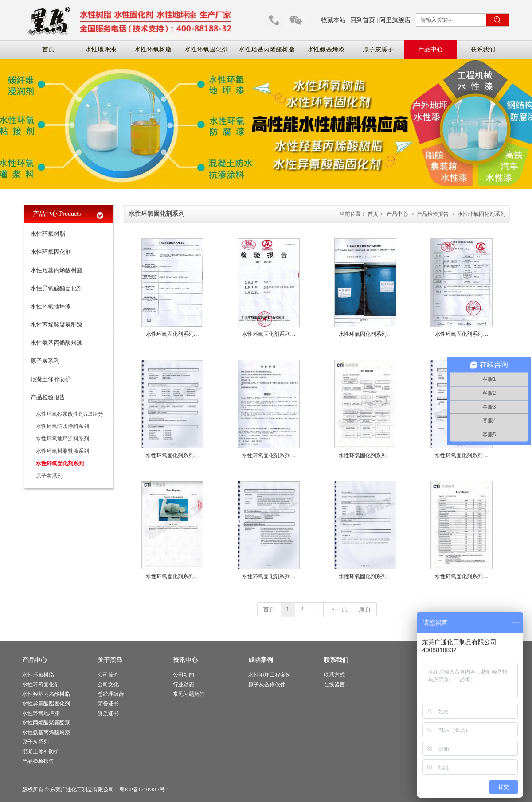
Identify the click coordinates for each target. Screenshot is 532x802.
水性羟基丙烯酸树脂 (46, 694)
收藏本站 (333, 20)
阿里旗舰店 (395, 20)
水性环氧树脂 (38, 675)
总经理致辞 (111, 694)
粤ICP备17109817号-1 (144, 789)
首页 (373, 214)
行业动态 (183, 684)
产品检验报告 (433, 214)
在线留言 (334, 684)
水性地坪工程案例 (269, 675)
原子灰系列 (35, 742)
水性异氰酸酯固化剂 (46, 704)
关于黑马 (110, 660)
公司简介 (108, 675)
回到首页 (362, 20)
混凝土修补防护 (40, 751)
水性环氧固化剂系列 (481, 214)
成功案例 (260, 660)
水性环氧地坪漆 (40, 713)
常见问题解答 (189, 694)
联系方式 (334, 675)
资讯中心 (185, 660)
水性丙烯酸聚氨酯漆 (46, 723)
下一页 (338, 609)
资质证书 (108, 713)
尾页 (365, 609)
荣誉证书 (108, 704)
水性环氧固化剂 (40, 684)
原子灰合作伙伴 (267, 684)
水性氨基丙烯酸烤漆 (46, 732)
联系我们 (336, 660)
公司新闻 (183, 675)
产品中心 (397, 214)
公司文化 (108, 684)
